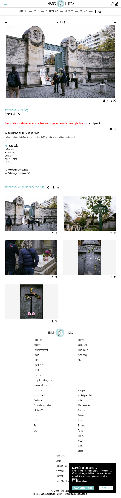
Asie (80, 400)
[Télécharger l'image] (104, 100)
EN (115, 128)
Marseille (38, 420)
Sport (36, 354)
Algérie (81, 440)
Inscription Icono (63, 481)
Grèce (80, 450)
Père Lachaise (10, 152)
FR (111, 128)
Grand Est (38, 390)
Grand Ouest (39, 395)
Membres (23, 11)
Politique (38, 339)
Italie (80, 445)
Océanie (81, 410)
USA (80, 420)
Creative (38, 370)
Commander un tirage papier (19, 169)
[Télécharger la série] (53, 187)
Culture (37, 360)
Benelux (81, 425)
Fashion (37, 375)
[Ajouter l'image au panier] (107, 100)
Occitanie (38, 400)
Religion (8, 162)
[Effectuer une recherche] (112, 4)
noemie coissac (12, 113)
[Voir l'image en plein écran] (114, 100)
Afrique (81, 390)
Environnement (41, 349)
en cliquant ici (95, 123)
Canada (81, 415)
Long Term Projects (43, 380)
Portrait (81, 339)
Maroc (81, 435)
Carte (37, 11)
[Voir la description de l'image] (111, 100)
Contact (84, 11)
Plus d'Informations (79, 481)
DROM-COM (39, 410)
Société (37, 344)
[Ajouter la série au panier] (58, 187)
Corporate (82, 344)
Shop (80, 360)
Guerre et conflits (42, 385)
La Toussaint (9, 149)
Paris (36, 425)
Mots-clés (13, 145)
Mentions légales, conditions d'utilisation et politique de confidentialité (60, 493)
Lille (35, 415)
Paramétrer (106, 487)
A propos (68, 11)
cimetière (9, 155)
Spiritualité (39, 365)
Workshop (82, 354)
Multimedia (83, 349)
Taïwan (81, 430)
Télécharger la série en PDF (19, 173)
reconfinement (11, 158)
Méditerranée (84, 405)
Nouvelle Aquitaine (42, 405)
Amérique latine (85, 395)
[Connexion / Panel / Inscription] (117, 4)
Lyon (36, 430)
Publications (52, 11)
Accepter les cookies (83, 487)
